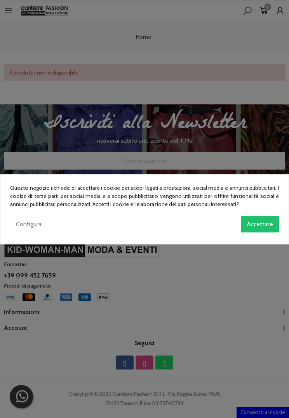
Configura (29, 223)
